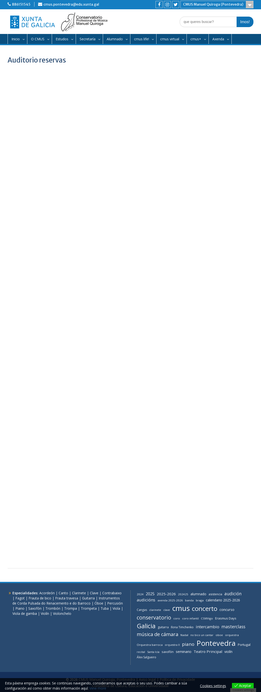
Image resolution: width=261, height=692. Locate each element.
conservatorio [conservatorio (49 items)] (154, 617)
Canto (63, 593)
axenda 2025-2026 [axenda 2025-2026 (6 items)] (170, 600)
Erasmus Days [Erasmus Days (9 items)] (225, 618)
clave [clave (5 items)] (166, 610)
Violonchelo (62, 613)
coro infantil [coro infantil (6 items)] (190, 618)
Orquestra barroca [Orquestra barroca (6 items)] (150, 645)
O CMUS (37, 39)
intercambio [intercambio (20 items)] (207, 626)
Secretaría (87, 39)
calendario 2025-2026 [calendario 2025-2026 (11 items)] (223, 600)
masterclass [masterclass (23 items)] (233, 626)
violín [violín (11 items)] (228, 651)
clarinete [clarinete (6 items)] (155, 610)
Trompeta (89, 608)
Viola (116, 608)
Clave (94, 593)
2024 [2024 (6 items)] (140, 594)
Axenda (218, 39)
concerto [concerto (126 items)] (204, 608)
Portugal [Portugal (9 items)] (244, 644)
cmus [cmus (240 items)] (181, 608)
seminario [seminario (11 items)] (183, 651)
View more (97, 688)
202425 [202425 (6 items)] (183, 594)
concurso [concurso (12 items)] (226, 609)
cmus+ (195, 39)
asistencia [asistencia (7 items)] (215, 594)
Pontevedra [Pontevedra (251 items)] (216, 643)
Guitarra (88, 598)
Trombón (52, 608)
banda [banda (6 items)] (189, 600)
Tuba (105, 608)
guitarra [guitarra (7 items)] (163, 627)
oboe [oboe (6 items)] (219, 635)
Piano (19, 608)
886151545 (21, 4)
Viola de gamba (24, 613)
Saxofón (35, 608)
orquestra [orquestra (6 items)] (232, 635)
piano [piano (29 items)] (188, 644)
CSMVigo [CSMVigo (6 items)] (207, 618)
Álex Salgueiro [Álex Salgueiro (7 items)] (146, 657)
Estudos (62, 39)
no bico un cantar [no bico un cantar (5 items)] (201, 635)
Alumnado (115, 39)
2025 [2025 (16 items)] (150, 593)
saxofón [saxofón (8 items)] (168, 652)
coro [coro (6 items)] (176, 618)
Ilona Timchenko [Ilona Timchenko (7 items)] (182, 627)
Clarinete (79, 593)
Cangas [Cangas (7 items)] (142, 610)
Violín (45, 613)
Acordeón (47, 593)
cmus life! (141, 39)
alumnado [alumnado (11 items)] (198, 594)
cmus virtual (169, 39)
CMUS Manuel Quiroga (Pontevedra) (213, 4)
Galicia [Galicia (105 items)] (146, 626)
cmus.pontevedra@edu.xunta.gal (71, 4)
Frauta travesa (66, 598)
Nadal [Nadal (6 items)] (184, 635)
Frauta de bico (40, 598)
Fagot (20, 598)
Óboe (98, 603)
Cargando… (130, 387)
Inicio (15, 39)
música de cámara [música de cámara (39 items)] (157, 634)
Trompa (70, 608)
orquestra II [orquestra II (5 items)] (172, 645)
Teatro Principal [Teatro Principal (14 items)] (208, 651)
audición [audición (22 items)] (233, 593)
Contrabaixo (112, 593)
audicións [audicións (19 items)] (146, 600)
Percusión (115, 603)
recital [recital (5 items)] (141, 652)
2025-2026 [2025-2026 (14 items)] (166, 593)
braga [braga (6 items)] (200, 600)
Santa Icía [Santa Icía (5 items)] (153, 652)
